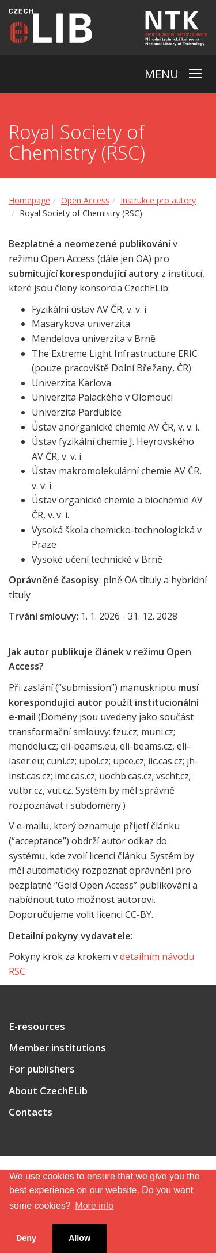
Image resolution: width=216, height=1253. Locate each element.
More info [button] (94, 1205)
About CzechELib (48, 1091)
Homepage (29, 200)
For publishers (42, 1069)
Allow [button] (79, 1238)
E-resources (37, 1026)
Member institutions (57, 1047)
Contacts (30, 1112)
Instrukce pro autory (158, 200)
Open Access (85, 200)
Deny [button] (26, 1238)
